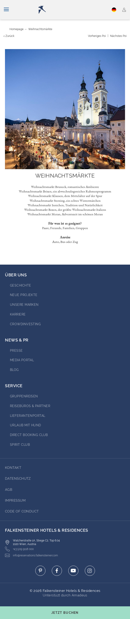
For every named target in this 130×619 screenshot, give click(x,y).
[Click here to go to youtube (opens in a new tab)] (73, 571)
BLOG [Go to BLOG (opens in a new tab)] (14, 370)
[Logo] (66, 10)
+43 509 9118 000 (19, 549)
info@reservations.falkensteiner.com (31, 555)
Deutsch (114, 9)
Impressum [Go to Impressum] (15, 500)
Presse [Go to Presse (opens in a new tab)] (16, 350)
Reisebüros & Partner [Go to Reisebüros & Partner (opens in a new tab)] (30, 406)
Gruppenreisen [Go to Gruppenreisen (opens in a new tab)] (24, 396)
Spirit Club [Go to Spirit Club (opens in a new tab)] (20, 444)
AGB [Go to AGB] (8, 490)
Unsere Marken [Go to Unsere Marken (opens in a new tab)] (24, 304)
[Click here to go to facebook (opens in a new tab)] (57, 571)
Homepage (16, 29)
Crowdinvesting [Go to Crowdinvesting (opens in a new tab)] (25, 324)
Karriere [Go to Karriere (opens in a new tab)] (18, 314)
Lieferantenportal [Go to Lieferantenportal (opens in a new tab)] (27, 415)
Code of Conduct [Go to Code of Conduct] (22, 511)
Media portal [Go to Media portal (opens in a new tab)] (22, 360)
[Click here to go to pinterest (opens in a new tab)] (40, 571)
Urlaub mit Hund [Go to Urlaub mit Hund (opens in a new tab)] (25, 425)
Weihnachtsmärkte (40, 29)
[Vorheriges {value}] (97, 36)
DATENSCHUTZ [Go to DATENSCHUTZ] (18, 479)
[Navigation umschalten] (6, 9)
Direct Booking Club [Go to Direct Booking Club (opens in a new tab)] (29, 435)
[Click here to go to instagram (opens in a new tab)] (90, 571)
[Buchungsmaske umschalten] (65, 612)
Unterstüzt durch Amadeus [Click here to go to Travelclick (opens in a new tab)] (65, 595)
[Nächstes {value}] (118, 36)
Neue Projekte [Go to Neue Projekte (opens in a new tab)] (24, 295)
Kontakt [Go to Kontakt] (13, 468)
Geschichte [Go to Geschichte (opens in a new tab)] (20, 285)
